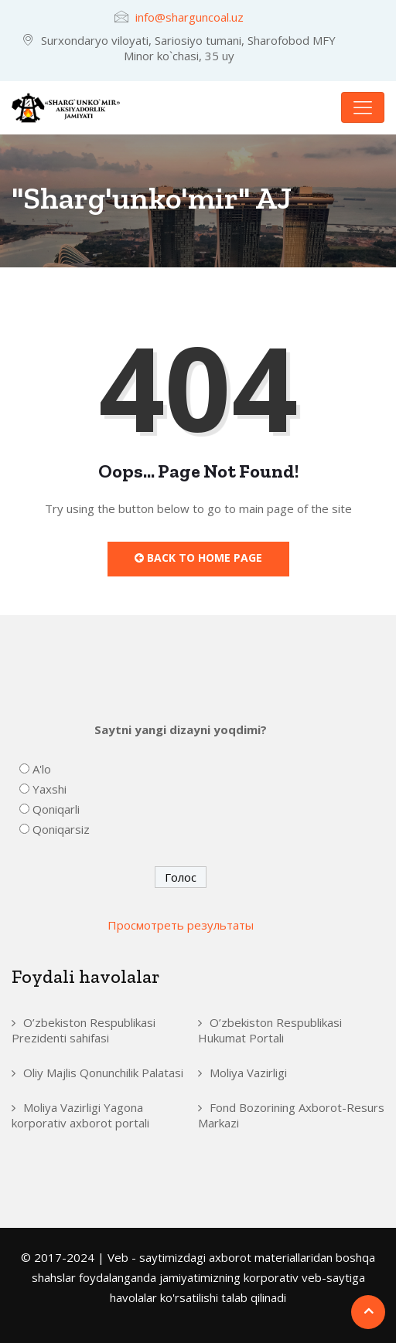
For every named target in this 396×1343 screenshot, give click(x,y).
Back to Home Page (198, 557)
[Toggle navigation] (362, 107)
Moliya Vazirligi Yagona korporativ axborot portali (80, 1115)
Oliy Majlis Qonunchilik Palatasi (103, 1072)
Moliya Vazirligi (248, 1072)
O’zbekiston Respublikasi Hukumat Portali (270, 1030)
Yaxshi (49, 789)
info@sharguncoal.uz (189, 17)
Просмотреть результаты (181, 925)
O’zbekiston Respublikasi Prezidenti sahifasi (83, 1030)
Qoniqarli (56, 809)
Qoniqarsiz (61, 829)
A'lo (41, 769)
